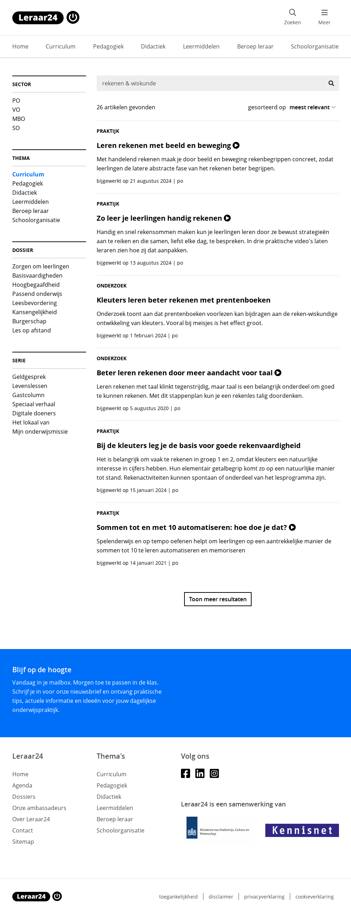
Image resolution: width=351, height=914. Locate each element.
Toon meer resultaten (218, 599)
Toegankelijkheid (178, 896)
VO (16, 110)
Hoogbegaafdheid (36, 285)
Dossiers (23, 796)
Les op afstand (31, 330)
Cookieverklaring (314, 896)
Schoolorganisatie (315, 46)
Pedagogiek (108, 46)
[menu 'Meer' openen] (324, 17)
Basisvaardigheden (37, 275)
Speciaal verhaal (33, 404)
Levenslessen (29, 386)
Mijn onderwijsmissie (40, 431)
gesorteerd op (267, 107)
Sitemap (23, 841)
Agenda (22, 785)
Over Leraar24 (31, 819)
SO (16, 128)
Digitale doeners (34, 413)
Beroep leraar (255, 46)
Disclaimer (221, 896)
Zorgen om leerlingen (40, 266)
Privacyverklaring (264, 896)
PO (16, 100)
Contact (22, 830)
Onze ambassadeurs (39, 808)
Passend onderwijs (37, 294)
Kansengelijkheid (34, 312)
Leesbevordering (34, 303)
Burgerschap (29, 321)
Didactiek (153, 46)
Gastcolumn (28, 395)
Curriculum (61, 46)
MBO (18, 119)
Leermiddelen (201, 46)
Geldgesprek (29, 377)
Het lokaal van (31, 422)
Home (20, 46)
